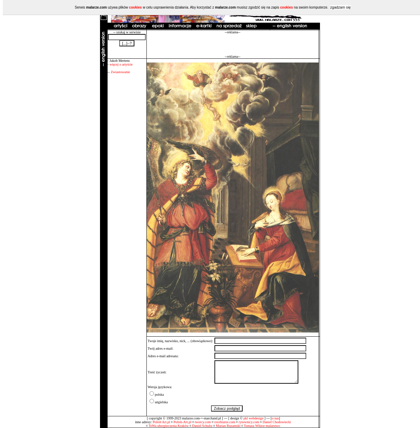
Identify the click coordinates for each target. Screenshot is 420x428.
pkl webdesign (253, 418)
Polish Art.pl (161, 422)
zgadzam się (340, 7)
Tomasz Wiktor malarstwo (262, 426)
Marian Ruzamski (228, 426)
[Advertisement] (232, 44)
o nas (275, 418)
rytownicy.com (249, 422)
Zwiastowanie (120, 72)
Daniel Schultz (202, 426)
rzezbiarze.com (224, 422)
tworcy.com (203, 422)
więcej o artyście (121, 64)
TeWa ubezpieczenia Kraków (168, 426)
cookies (135, 7)
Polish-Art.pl (182, 422)
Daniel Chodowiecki (277, 422)
